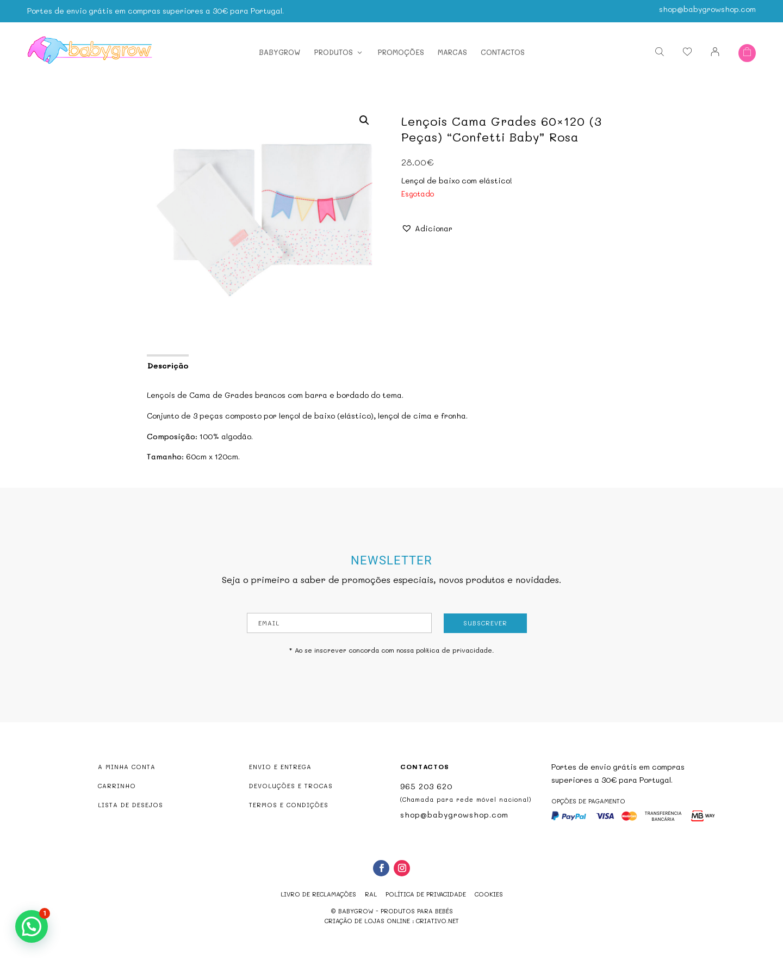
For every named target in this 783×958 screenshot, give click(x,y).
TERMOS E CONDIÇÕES (288, 805)
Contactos (503, 49)
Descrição (168, 365)
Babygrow (279, 49)
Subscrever (485, 623)
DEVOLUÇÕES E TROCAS (291, 786)
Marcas (452, 49)
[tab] (167, 364)
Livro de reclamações (318, 894)
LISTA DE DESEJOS (130, 805)
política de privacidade (454, 650)
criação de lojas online (367, 921)
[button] (426, 228)
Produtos (333, 49)
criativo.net (437, 921)
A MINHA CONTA (127, 767)
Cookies (489, 894)
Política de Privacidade (426, 894)
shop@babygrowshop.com (707, 5)
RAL (371, 894)
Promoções (400, 49)
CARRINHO (117, 786)
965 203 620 (426, 786)
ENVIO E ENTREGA (280, 767)
